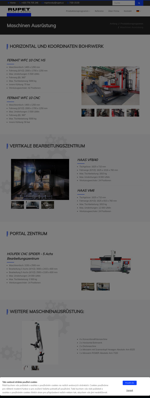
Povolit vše (129, 383)
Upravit (129, 390)
